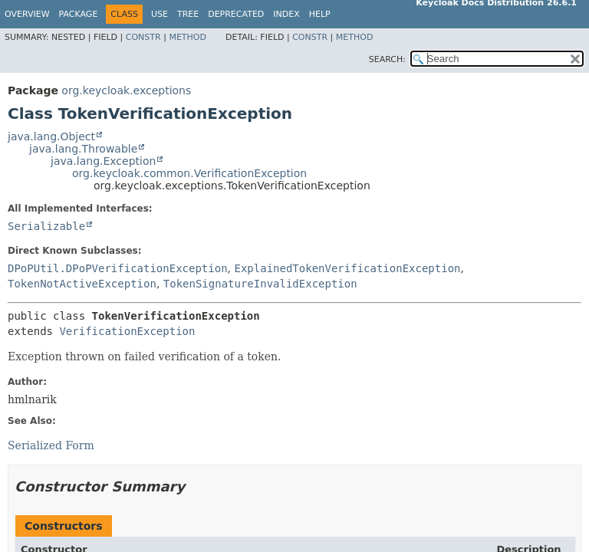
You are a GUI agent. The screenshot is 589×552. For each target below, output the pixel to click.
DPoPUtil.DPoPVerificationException (118, 268)
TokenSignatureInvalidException (260, 284)
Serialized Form (51, 445)
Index (286, 14)
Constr (143, 37)
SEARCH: (387, 59)
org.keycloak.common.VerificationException (189, 173)
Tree (188, 14)
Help (320, 14)
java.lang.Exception (103, 161)
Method (187, 37)
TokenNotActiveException (82, 284)
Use (159, 14)
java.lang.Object (51, 136)
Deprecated (236, 14)
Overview (27, 14)
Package (78, 14)
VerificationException (127, 331)
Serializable (46, 226)
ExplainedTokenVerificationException (347, 268)
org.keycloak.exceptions (126, 90)
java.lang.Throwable (83, 149)
